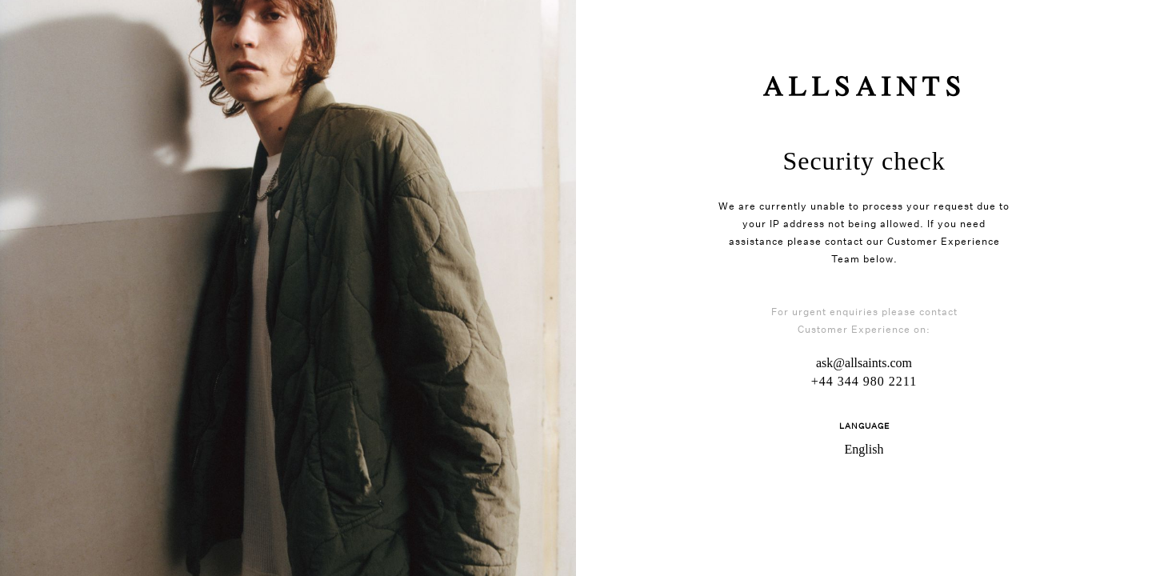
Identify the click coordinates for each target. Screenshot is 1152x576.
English (864, 449)
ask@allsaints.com (864, 363)
